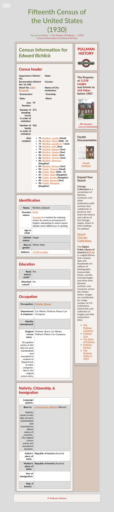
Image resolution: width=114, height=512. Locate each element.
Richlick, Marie (50, 140)
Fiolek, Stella (49, 174)
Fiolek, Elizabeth (51, 183)
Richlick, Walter (50, 154)
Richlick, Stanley (50, 152)
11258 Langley (40, 252)
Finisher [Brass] (43, 304)
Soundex (37, 217)
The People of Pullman (63, 35)
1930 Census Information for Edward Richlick (60, 36)
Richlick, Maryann (51, 160)
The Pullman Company (88, 328)
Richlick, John (49, 146)
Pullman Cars (87, 335)
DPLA (90, 252)
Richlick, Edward (51, 149)
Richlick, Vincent (51, 157)
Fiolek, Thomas (50, 169)
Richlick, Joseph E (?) (53, 143)
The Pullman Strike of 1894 (87, 354)
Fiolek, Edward (50, 180)
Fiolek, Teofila (49, 177)
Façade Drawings (86, 164)
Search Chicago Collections (84, 237)
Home (44, 35)
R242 (35, 212)
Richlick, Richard (51, 166)
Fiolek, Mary (48, 171)
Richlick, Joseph (50, 138)
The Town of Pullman (89, 340)
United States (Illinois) (46, 407)
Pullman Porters (87, 346)
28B (32, 87)
